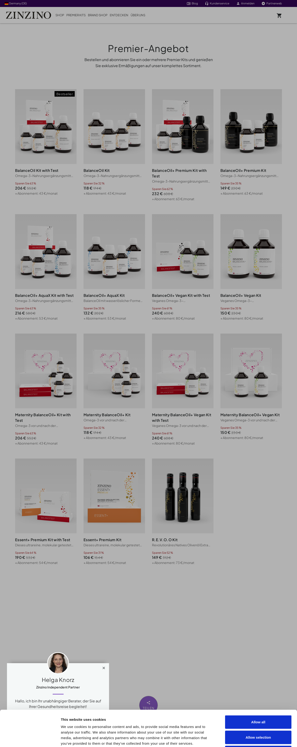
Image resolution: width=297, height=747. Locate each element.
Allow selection (258, 701)
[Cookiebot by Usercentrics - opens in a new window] (30, 737)
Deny (258, 716)
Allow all (258, 686)
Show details (262, 738)
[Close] (104, 666)
